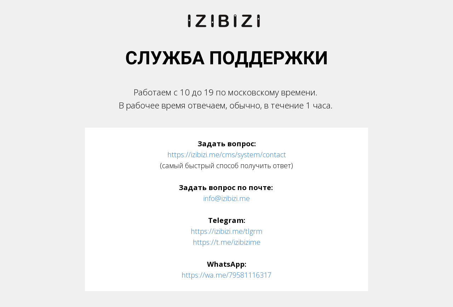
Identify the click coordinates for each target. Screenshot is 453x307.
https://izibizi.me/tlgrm (227, 231)
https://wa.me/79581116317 (226, 275)
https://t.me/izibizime (226, 242)
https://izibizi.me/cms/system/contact (226, 154)
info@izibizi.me (226, 198)
